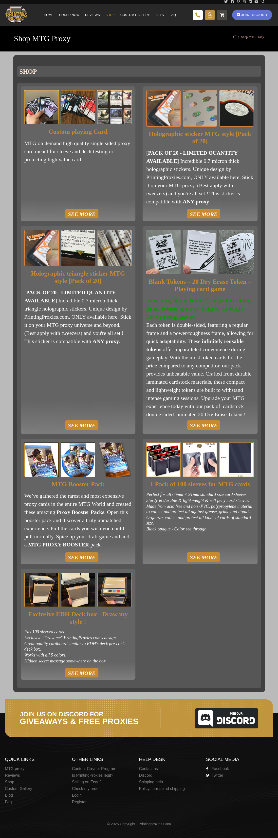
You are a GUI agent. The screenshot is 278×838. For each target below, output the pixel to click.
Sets (159, 15)
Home (49, 15)
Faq (172, 15)
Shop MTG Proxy (252, 37)
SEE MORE (81, 214)
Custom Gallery (135, 15)
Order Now (69, 15)
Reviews (92, 15)
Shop (110, 15)
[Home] (234, 37)
